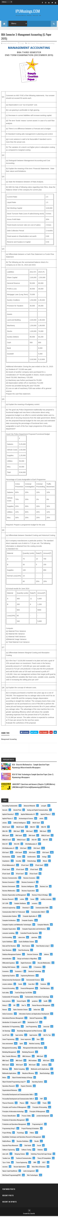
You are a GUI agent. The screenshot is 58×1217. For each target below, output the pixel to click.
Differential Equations (8, 964)
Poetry (44, 1104)
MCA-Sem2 (5, 1065)
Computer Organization (9, 930)
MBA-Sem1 (40, 1057)
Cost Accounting (7, 938)
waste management (29, 1172)
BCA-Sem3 (5, 853)
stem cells (5, 1155)
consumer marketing (8, 934)
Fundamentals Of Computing (10, 998)
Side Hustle (27, 1146)
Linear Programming (8, 1040)
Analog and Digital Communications (37, 811)
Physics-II (33, 1104)
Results (37, 1142)
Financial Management (27, 989)
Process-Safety (26, 1116)
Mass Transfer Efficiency (9, 1057)
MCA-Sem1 (46, 1061)
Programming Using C (8, 1129)
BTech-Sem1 (25, 866)
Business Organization (28, 891)
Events (20, 985)
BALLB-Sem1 (36, 823)
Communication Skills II (38, 913)
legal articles (19, 1036)
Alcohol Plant (17, 811)
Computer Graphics (27, 921)
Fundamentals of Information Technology (37, 998)
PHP (41, 1099)
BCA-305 (16, 845)
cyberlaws (34, 938)
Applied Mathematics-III (28, 815)
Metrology (5, 1070)
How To (24, 1006)
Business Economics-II (28, 883)
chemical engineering (8, 908)
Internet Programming (36, 1019)
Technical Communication (23, 1159)
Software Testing (26, 1150)
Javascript (46, 1027)
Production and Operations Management (14, 1125)
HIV (14, 1006)
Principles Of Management (37, 1112)
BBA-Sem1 (17, 832)
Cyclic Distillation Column (26, 942)
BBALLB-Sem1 (45, 836)
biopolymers (6, 862)
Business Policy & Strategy (40, 896)
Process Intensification (9, 1116)
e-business (25, 968)
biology (44, 857)
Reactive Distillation (22, 1142)
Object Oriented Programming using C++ (14, 1082)
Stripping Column (20, 1155)
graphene (35, 1002)
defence (46, 955)
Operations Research (8, 1087)
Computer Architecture (9, 921)
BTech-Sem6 (6, 874)
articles (4, 823)
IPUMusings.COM (27, 11)
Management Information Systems (33, 1049)
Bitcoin (45, 862)
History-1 (4, 1006)
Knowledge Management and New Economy (29, 1032)
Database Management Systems (11, 955)
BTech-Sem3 (6, 870)
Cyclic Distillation (7, 942)
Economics (5, 972)
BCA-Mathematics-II (31, 845)
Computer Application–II (30, 917)
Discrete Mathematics (44, 964)
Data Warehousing (23, 951)
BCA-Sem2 (37, 849)
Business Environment (8, 887)
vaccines (5, 1167)
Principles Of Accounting (40, 1108)
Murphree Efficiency (28, 1074)
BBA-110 (43, 828)
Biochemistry (6, 857)
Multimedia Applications (9, 1074)
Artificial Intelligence (20, 823)
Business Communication (9, 879)
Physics (22, 1104)
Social (39, 1146)
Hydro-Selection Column (20, 1010)
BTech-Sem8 (33, 874)
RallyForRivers (6, 1142)
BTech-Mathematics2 (8, 866)
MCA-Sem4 (19, 1065)
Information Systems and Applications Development (34, 1015)
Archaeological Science (26, 819)
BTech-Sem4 (20, 870)
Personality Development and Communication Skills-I (17, 1095)
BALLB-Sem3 (20, 828)
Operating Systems (37, 1082)
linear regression (26, 1040)
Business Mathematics (8, 891)
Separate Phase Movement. (10, 1146)
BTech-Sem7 (20, 874)
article (41, 819)
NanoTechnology (45, 1074)
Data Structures (7, 951)
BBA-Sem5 (19, 836)
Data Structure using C (43, 947)
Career (32, 900)
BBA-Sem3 (31, 44)
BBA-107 (32, 828)
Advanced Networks (29, 806)
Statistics (40, 1150)
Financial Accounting (8, 989)
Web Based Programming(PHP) (11, 1176)
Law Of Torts (5, 1036)
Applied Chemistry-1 (8, 815)
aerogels (43, 806)
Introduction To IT (33, 1023)
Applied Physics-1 (46, 815)
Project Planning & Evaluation (30, 1129)
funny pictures (6, 1002)
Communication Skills (42, 908)
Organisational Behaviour (9, 1091)
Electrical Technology (34, 972)
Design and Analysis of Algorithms (27, 959)
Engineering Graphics (8, 976)
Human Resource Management (41, 1006)
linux (38, 1040)
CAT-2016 (5, 904)
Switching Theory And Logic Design (41, 1155)
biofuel (19, 857)
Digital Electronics (26, 964)
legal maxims (33, 1036)
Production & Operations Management (13, 1121)
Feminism (43, 985)
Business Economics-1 (8, 883)
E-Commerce (37, 968)
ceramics (34, 904)
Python (32, 1133)
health (45, 1002)
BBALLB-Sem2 (6, 840)
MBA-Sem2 (5, 1061)
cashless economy (46, 900)
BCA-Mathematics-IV (8, 849)
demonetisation (6, 959)
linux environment (7, 1044)
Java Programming (31, 1027)
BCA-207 (5, 845)
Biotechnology (31, 862)
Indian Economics (7, 1015)
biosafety (18, 862)
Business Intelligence (28, 887)
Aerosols (4, 811)
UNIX (34, 1163)
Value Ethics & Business (39, 1167)
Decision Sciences (32, 955)
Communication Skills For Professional (13, 913)
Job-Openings (6, 1032)
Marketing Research (28, 1053)
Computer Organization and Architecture (34, 930)
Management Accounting (45, 44)
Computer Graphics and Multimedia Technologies (16, 925)
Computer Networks (43, 925)
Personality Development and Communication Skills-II (18, 1099)
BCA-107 (45, 840)
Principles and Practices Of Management (14, 1108)
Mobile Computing (19, 1070)
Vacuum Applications (20, 1167)
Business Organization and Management (14, 896)
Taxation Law (6, 1159)
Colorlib (32, 1214)
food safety (5, 993)
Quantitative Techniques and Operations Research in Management (21, 1138)
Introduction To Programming (11, 1027)
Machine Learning (34, 1044)
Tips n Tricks (6, 1163)
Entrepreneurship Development (11, 981)
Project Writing (6, 1133)
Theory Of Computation (44, 1159)
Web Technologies (32, 1176)
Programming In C (37, 1125)
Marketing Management (9, 1053)
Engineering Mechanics (28, 976)
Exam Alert (31, 985)
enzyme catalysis (7, 985)
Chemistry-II (25, 908)
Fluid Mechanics (45, 989)
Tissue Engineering (21, 1163)
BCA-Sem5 (32, 853)
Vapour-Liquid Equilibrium (9, 1172)
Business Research (8, 900)
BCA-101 (34, 840)
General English (21, 1002)
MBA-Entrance (27, 1057)
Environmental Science (33, 981)
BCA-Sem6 (46, 853)
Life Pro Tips (47, 1036)
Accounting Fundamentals (9, 806)
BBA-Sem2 (29, 832)
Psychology (20, 1133)
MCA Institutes (33, 1061)
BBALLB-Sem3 (21, 840)
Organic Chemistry (26, 1087)
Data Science (26, 947)
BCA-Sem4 (18, 853)
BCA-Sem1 (23, 849)
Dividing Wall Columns (8, 968)
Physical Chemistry (8, 1104)
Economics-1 (18, 972)
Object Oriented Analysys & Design (22, 1078)
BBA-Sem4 (5, 836)
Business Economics (29, 879)
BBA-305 (5, 832)
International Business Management (12, 1019)
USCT (44, 1163)
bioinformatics (31, 857)
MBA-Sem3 (19, 1061)
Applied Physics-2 (7, 819)
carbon (22, 900)
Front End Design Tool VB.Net (23, 993)
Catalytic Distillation (20, 904)
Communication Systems (9, 917)
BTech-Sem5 (34, 870)
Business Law (44, 887)
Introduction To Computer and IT (11, 1023)
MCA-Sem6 (32, 1065)
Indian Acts (37, 1010)
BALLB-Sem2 (6, 828)
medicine (44, 1065)
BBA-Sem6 (32, 836)
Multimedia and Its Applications (40, 1070)
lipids (21, 1044)
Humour (4, 1010)
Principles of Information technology (13, 1112)
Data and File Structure (9, 947)
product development (43, 1116)
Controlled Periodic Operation (29, 934)
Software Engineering (8, 1150)
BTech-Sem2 (39, 866)
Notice (4, 1078)
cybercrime (21, 938)
